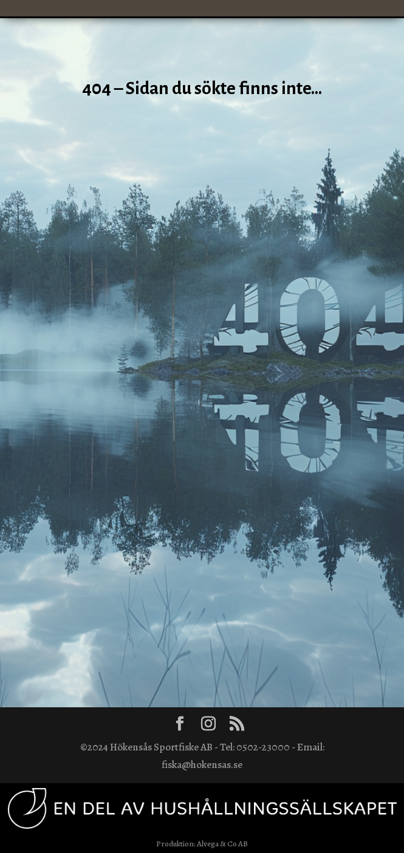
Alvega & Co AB (222, 843)
